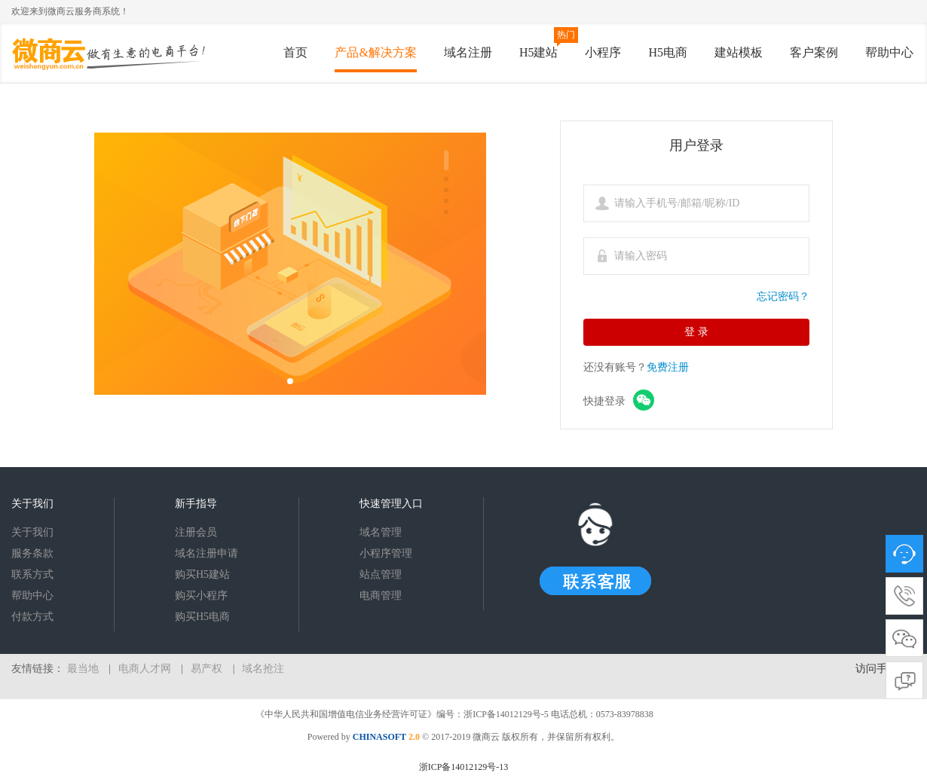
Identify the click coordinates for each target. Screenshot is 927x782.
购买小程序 (201, 595)
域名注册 (468, 52)
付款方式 (32, 616)
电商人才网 (144, 668)
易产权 (206, 668)
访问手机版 (881, 668)
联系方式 (32, 574)
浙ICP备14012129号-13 (464, 767)
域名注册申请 (206, 553)
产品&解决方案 (375, 52)
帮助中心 (889, 52)
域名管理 (380, 532)
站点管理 (380, 574)
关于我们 (32, 532)
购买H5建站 (202, 574)
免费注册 (668, 367)
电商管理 (380, 595)
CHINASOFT (379, 737)
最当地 (83, 668)
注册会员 (196, 532)
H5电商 (667, 52)
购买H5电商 (202, 616)
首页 (295, 52)
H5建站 (538, 52)
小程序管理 (385, 553)
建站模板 (738, 52)
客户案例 (814, 52)
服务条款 (32, 553)
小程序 (603, 52)
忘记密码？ (783, 296)
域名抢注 (263, 668)
